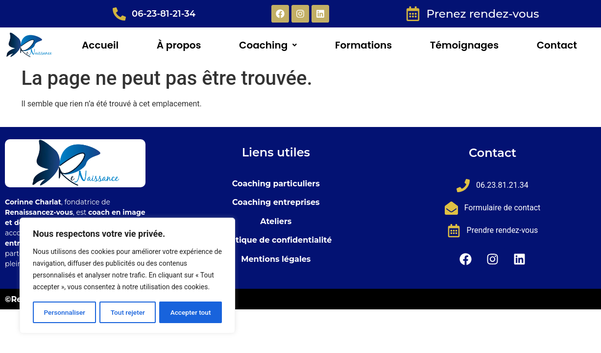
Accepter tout (191, 312)
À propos (179, 45)
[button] (268, 45)
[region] (127, 276)
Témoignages (464, 45)
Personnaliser (64, 312)
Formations (363, 45)
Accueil (100, 45)
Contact (557, 45)
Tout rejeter (127, 312)
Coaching (268, 45)
